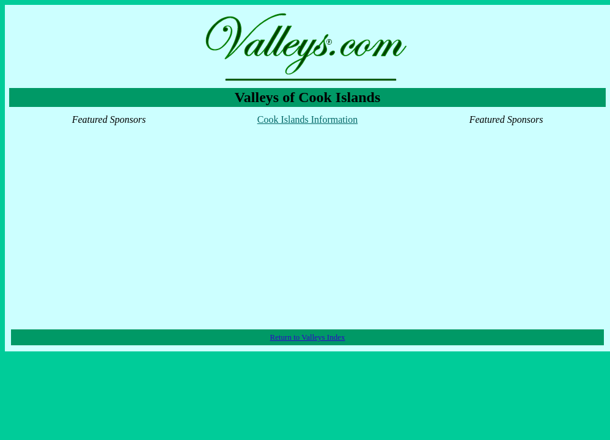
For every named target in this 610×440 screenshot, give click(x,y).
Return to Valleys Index (307, 337)
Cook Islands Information (307, 119)
